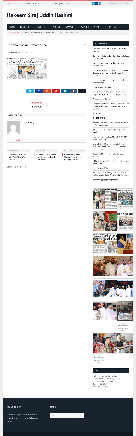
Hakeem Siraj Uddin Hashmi (39, 15)
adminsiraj (13, 52)
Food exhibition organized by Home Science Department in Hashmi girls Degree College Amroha (110, 73)
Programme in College (102, 99)
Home (12, 27)
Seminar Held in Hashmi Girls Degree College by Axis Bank (46, 157)
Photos (56, 27)
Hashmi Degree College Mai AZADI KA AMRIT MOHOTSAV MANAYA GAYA (110, 138)
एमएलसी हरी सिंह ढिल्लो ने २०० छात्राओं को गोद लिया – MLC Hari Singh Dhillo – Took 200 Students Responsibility (110, 146)
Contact (111, 27)
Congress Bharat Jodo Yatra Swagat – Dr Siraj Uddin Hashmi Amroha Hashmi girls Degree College (111, 106)
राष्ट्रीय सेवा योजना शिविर (100, 168)
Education (25, 27)
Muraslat (71, 27)
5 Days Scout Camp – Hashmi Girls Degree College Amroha (73, 157)
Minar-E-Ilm (36, 106)
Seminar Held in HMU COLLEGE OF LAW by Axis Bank (46, 3)
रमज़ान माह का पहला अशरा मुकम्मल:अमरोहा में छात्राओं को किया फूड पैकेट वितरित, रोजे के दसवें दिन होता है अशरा (111, 174)
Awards (85, 27)
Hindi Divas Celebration (102, 87)
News (96, 27)
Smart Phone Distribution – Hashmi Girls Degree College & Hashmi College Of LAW (109, 93)
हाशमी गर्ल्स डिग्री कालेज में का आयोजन (105, 180)
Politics (40, 27)
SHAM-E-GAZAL (99, 118)
